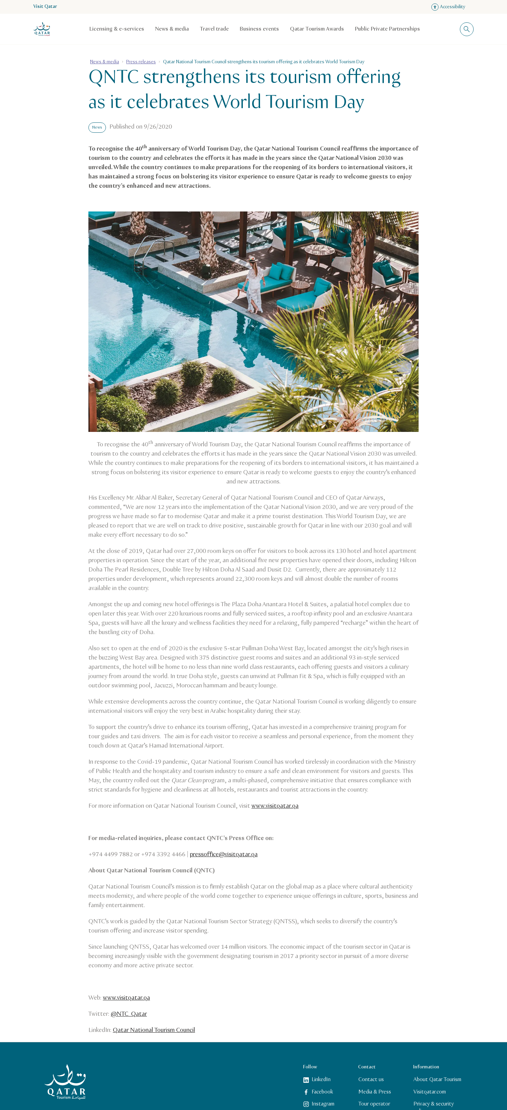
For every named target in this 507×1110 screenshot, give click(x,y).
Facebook (318, 1091)
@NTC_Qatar (129, 1014)
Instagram (318, 1104)
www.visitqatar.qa (275, 806)
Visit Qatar (45, 6)
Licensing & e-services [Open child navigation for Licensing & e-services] (116, 29)
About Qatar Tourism (437, 1079)
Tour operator (374, 1104)
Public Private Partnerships (387, 29)
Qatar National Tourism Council (154, 1030)
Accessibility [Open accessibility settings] (448, 7)
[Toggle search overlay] (467, 29)
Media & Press (374, 1091)
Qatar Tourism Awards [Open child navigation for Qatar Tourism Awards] (317, 29)
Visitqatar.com (429, 1091)
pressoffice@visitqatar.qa (224, 854)
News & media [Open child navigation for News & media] (172, 29)
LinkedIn (317, 1079)
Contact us (371, 1079)
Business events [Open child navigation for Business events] (259, 29)
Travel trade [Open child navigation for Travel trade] (214, 29)
